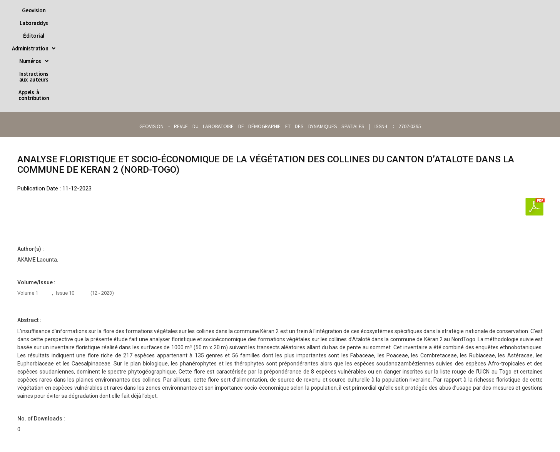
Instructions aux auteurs (349, 10)
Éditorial (201, 10)
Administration (245, 10)
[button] (245, 10)
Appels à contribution (417, 10)
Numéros (293, 10)
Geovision (128, 10)
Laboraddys (165, 10)
